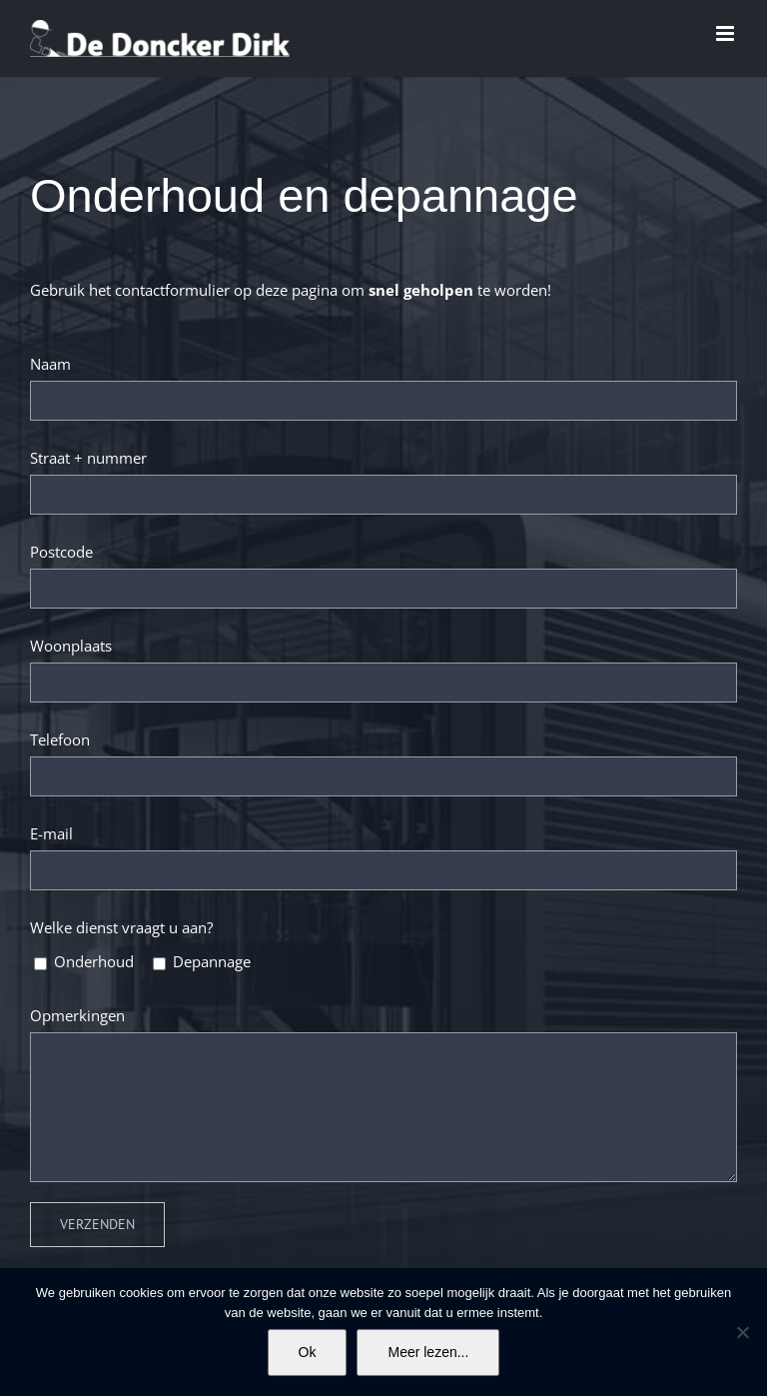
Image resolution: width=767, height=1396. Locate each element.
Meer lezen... (427, 1352)
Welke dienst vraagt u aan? (121, 927)
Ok (308, 1352)
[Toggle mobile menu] (726, 33)
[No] (742, 1332)
